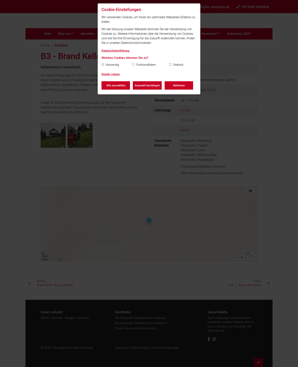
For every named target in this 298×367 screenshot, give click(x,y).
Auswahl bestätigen (147, 85)
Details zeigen (110, 74)
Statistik (178, 64)
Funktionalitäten (146, 64)
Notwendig (112, 64)
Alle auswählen (115, 85)
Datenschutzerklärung (115, 50)
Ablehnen (179, 85)
